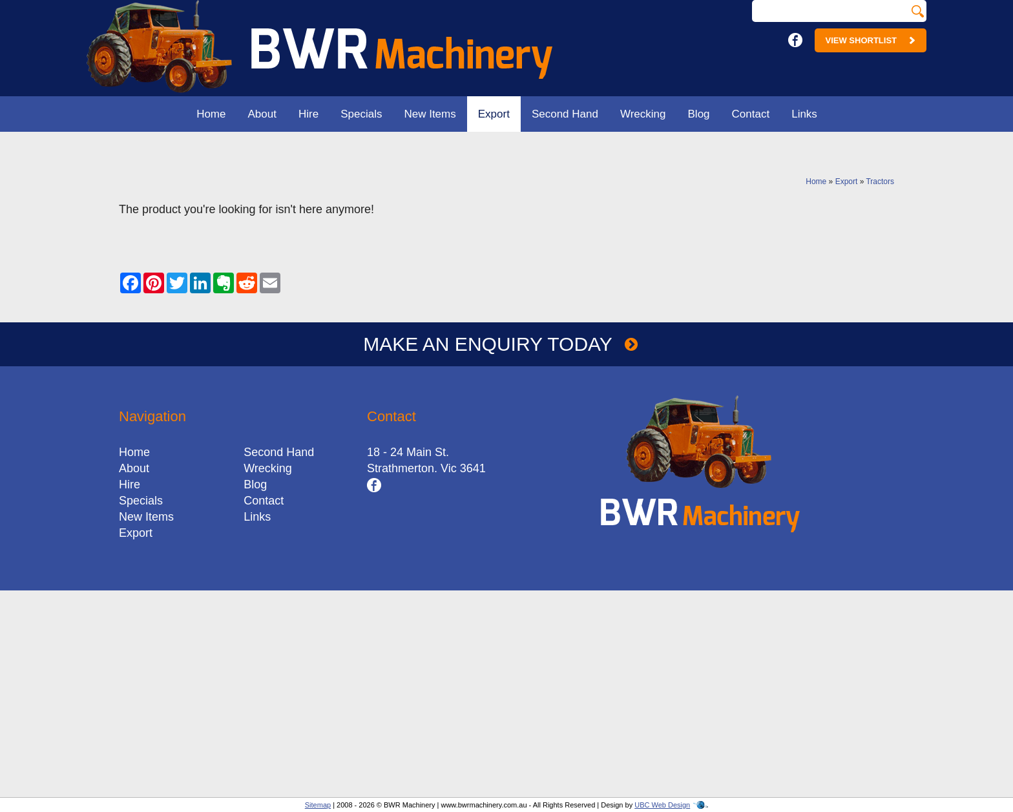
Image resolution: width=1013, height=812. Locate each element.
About (262, 114)
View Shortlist (870, 40)
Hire (308, 114)
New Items (429, 114)
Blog (699, 114)
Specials (361, 114)
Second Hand (565, 114)
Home (210, 114)
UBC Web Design (662, 805)
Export (494, 114)
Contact (751, 114)
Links (804, 114)
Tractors (880, 181)
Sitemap (318, 805)
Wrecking (643, 114)
